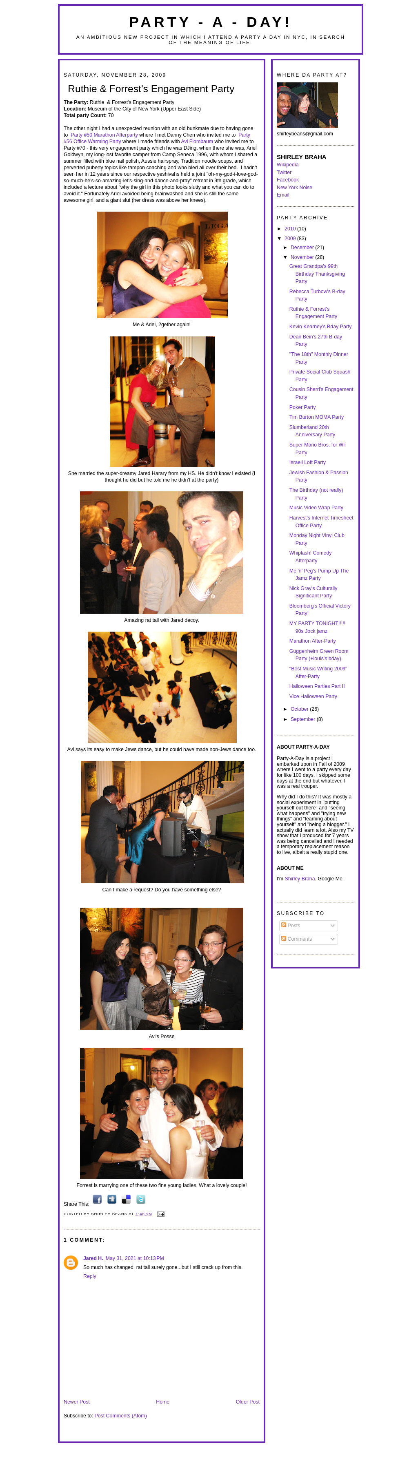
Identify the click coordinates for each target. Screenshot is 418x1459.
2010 (291, 229)
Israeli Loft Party (307, 462)
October (300, 709)
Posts (290, 925)
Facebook (288, 180)
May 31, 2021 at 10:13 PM (135, 1258)
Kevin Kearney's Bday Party (320, 326)
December (303, 247)
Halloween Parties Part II (317, 686)
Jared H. (93, 1258)
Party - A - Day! (210, 22)
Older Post (248, 1402)
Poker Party (302, 407)
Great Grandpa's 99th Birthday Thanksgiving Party (317, 273)
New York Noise (294, 187)
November (303, 257)
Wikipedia (288, 165)
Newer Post (77, 1402)
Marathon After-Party (312, 641)
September (304, 719)
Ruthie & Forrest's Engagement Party (151, 88)
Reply (89, 1276)
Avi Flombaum (197, 141)
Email (283, 195)
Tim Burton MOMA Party (316, 417)
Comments (296, 939)
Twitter (284, 172)
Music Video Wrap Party (316, 508)
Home (162, 1402)
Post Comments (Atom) (120, 1416)
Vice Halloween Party (313, 696)
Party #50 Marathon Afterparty (104, 135)
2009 (291, 238)
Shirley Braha (300, 879)
